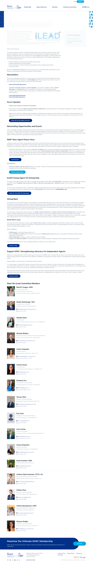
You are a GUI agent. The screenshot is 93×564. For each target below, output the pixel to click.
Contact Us (79, 553)
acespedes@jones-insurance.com (26, 356)
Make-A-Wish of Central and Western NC (64, 212)
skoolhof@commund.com (24, 466)
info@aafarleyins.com (23, 372)
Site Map (60, 555)
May (17, 97)
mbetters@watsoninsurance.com (26, 340)
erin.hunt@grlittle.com (23, 421)
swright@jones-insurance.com (26, 529)
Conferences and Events (64, 7)
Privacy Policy (70, 553)
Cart (75, 1)
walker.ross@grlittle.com (24, 497)
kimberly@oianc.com (23, 388)
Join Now (80, 1)
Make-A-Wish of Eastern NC (42, 212)
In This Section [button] (73, 35)
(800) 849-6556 (31, 560)
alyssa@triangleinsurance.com (26, 452)
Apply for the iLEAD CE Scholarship (19, 193)
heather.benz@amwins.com (25, 325)
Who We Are (77, 7)
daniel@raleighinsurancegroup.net (27, 309)
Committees (25, 21)
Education (52, 7)
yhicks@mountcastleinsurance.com (27, 404)
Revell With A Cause (39, 223)
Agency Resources (41, 7)
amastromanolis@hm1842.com (26, 481)
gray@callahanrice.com (24, 436)
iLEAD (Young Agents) (73, 39)
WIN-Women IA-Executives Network (74, 41)
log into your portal (18, 69)
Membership (29, 7)
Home (8, 21)
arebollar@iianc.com (32, 80)
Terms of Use (61, 553)
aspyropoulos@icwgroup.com (25, 513)
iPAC (45, 255)
